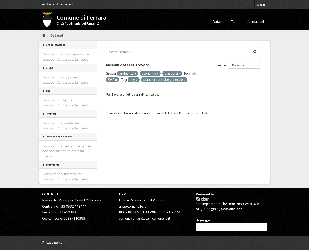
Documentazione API (192, 113)
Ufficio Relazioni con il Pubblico (142, 200)
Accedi (261, 5)
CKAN (202, 199)
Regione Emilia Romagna (57, 4)
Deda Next (236, 203)
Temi (234, 21)
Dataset (219, 21)
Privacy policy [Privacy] (52, 242)
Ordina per (219, 65)
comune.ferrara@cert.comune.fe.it (144, 218)
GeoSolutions (231, 208)
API (170, 113)
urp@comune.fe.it (132, 206)
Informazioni (254, 21)
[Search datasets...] (178, 51)
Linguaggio (203, 220)
